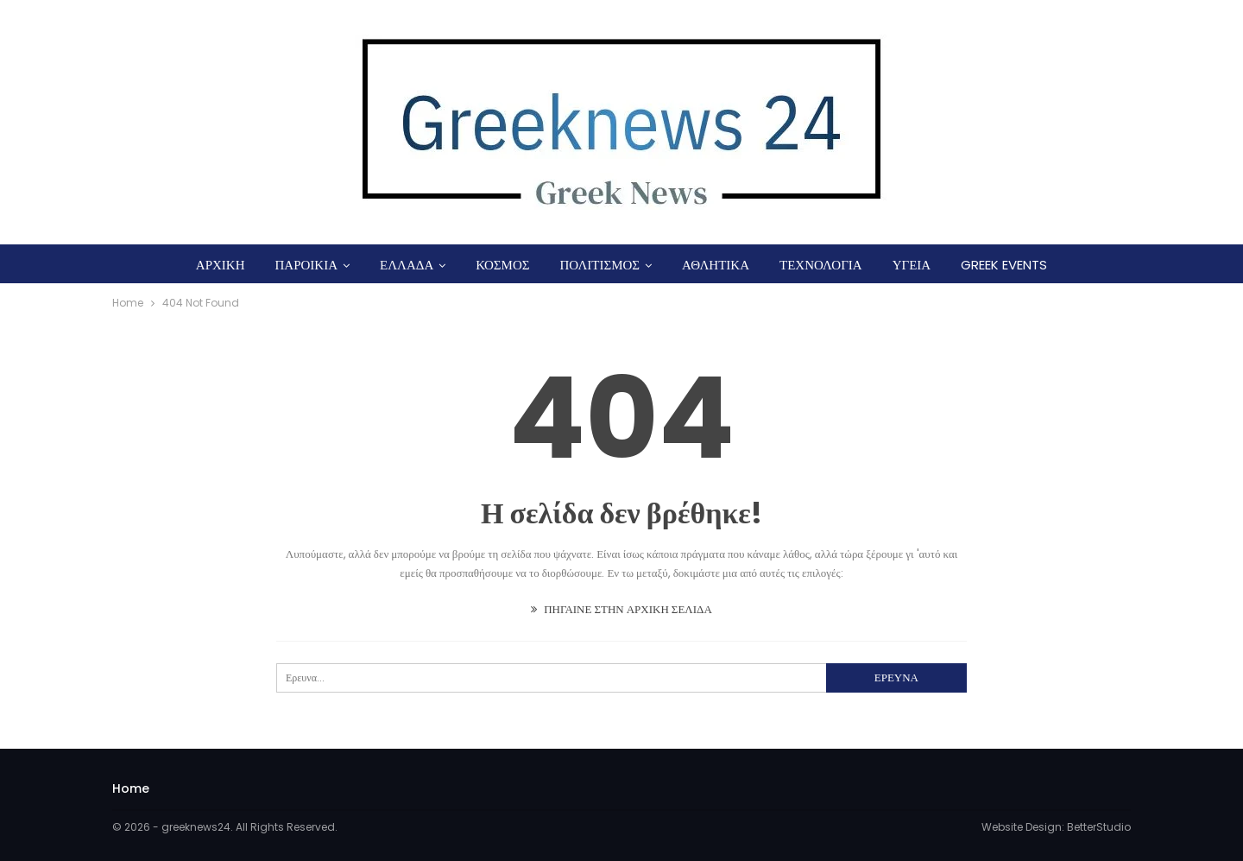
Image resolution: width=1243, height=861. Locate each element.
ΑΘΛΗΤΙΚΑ (715, 265)
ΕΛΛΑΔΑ (406, 265)
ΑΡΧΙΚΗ (220, 265)
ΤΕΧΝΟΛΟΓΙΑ (820, 265)
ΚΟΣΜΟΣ (502, 265)
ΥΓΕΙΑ (912, 265)
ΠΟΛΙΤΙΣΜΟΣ (599, 265)
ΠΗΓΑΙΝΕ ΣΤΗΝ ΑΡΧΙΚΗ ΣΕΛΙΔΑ (621, 609)
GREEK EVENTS (1004, 265)
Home (130, 788)
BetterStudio (1099, 827)
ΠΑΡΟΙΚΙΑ (306, 265)
